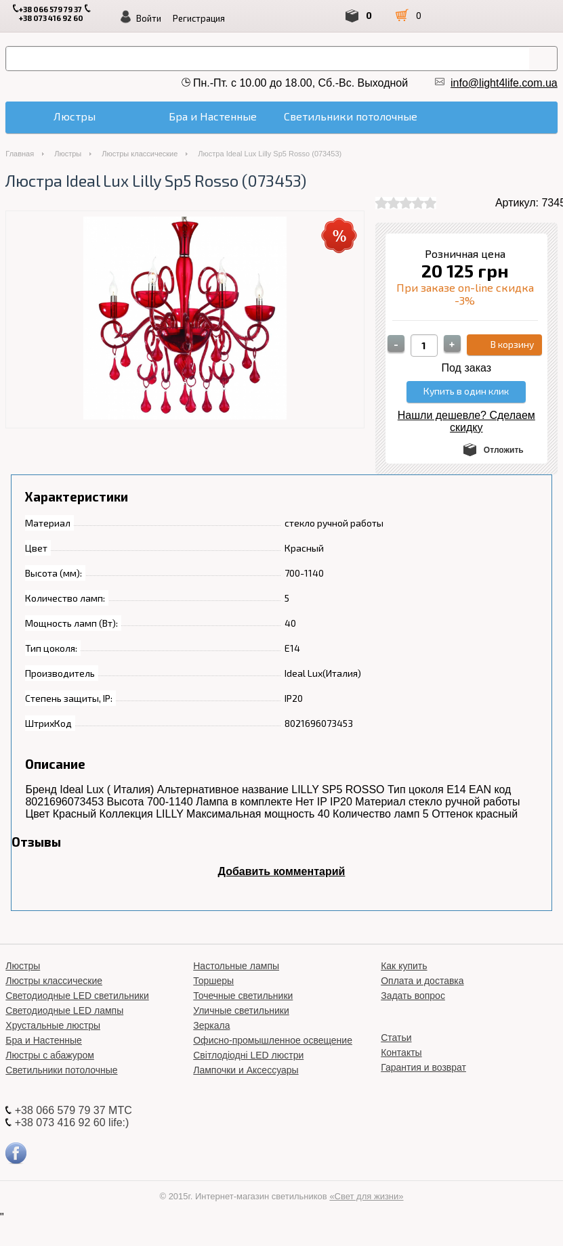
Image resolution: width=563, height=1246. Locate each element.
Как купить (404, 965)
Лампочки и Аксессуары (245, 1070)
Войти (148, 18)
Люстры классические (140, 154)
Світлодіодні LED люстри (248, 1055)
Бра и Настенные (43, 1040)
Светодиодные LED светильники (76, 995)
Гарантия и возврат (423, 1067)
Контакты (401, 1052)
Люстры (67, 154)
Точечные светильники (243, 995)
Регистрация (199, 18)
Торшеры (213, 980)
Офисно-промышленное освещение (272, 1040)
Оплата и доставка (422, 980)
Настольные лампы (236, 965)
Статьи (396, 1037)
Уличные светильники (241, 1010)
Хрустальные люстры (52, 1025)
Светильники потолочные (61, 1070)
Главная (19, 154)
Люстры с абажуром (49, 1055)
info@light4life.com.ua (504, 83)
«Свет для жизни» (366, 1196)
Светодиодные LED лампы (64, 1010)
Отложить (504, 450)
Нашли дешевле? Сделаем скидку (466, 421)
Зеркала (211, 1025)
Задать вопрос (413, 995)
